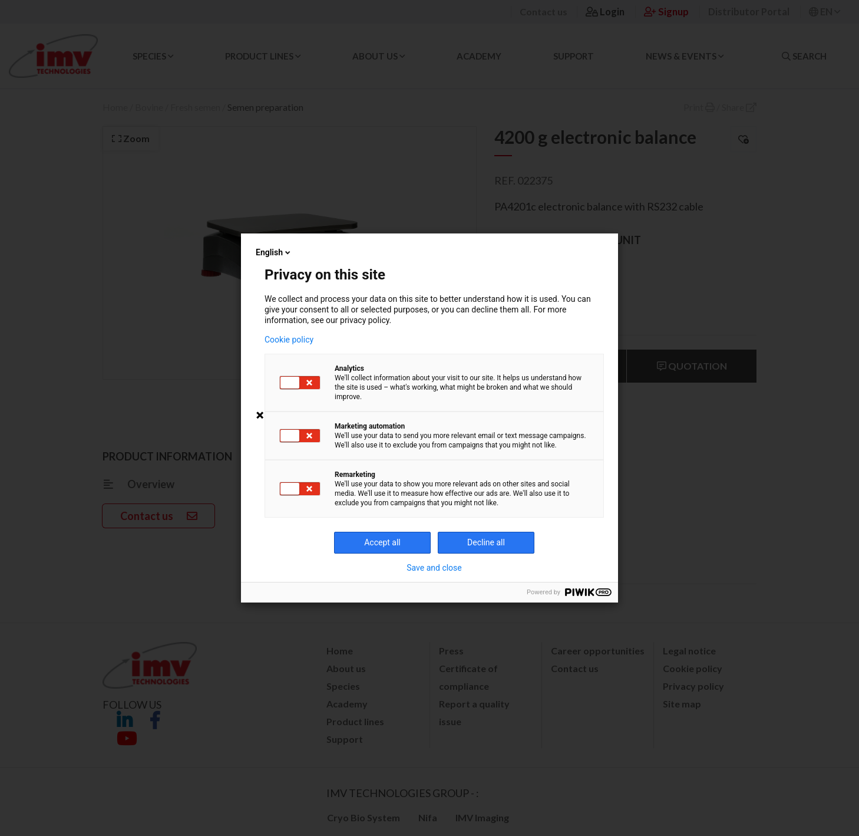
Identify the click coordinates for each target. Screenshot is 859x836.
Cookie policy (289, 339)
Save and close (434, 567)
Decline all (486, 542)
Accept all (382, 542)
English (274, 252)
